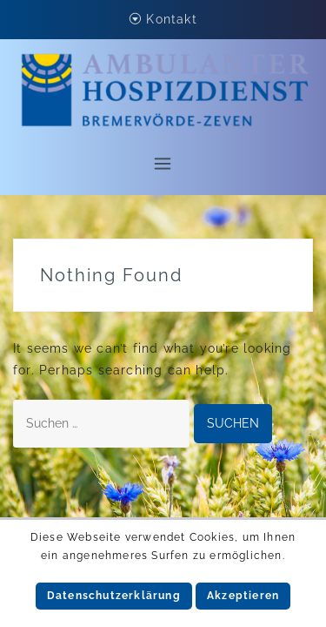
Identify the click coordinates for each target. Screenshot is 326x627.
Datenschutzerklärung (114, 596)
